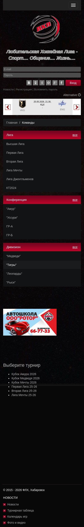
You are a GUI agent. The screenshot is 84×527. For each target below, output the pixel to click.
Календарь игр (17, 516)
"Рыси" (11, 282)
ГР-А (9, 226)
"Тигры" (11, 265)
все (75, 135)
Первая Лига (14, 152)
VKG (22, 110)
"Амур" (11, 208)
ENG (62, 109)
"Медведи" (13, 256)
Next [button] (76, 107)
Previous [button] (7, 107)
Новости (8, 89)
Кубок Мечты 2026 (24, 382)
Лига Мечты (14, 170)
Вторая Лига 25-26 (24, 390)
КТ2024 (11, 188)
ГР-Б (9, 235)
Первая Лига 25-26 (24, 386)
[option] (42, 107)
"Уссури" (12, 217)
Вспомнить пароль (46, 89)
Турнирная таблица (20, 510)
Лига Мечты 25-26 (24, 395)
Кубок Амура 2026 (24, 374)
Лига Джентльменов (20, 179)
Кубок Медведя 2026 (26, 378)
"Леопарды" (14, 273)
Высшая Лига (15, 144)
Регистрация (24, 89)
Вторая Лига (14, 161)
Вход (73, 83)
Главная (11, 122)
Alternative (72, 95)
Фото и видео (16, 522)
